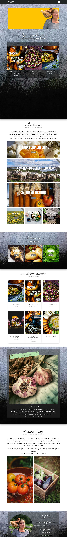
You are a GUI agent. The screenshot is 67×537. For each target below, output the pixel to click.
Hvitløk (33, 406)
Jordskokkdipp (51, 336)
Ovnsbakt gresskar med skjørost (16, 72)
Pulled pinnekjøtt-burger (15, 337)
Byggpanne (51, 72)
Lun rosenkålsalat (33, 72)
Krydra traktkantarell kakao (33, 338)
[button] (33, 2)
